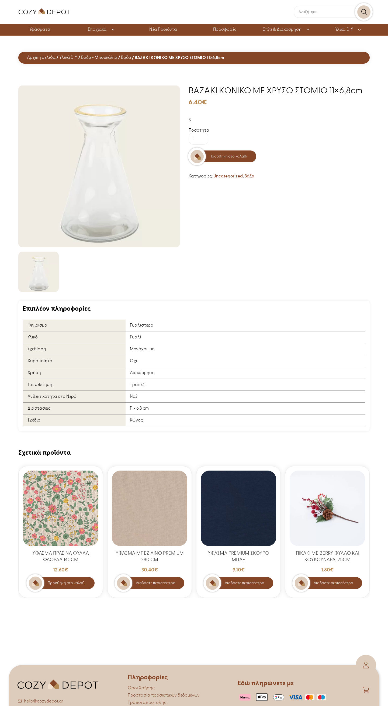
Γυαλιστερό (141, 325)
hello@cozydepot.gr (43, 701)
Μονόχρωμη (142, 349)
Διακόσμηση (142, 373)
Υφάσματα (39, 30)
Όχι (133, 361)
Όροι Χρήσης (141, 688)
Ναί (133, 397)
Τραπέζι (138, 385)
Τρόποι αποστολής (147, 703)
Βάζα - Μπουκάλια (99, 58)
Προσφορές (225, 30)
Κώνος (136, 420)
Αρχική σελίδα (41, 58)
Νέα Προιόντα (163, 30)
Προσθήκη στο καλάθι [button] (67, 583)
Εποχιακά (101, 30)
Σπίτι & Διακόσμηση (286, 30)
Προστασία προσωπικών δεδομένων (164, 695)
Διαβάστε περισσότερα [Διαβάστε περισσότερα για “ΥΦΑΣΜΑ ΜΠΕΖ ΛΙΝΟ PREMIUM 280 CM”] (155, 583)
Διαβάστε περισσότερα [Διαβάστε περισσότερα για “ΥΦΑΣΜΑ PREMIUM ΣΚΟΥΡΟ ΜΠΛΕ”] (244, 583)
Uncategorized (228, 176)
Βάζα (126, 58)
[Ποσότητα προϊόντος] (198, 139)
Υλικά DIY (348, 30)
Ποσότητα (199, 130)
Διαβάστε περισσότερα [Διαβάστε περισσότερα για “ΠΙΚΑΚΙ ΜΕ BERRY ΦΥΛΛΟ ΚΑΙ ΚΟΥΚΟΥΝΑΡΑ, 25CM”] (333, 583)
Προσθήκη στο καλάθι (228, 157)
